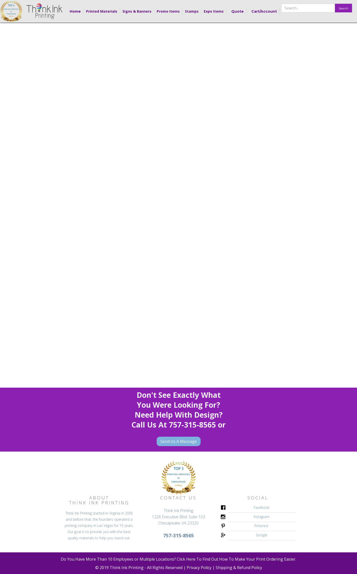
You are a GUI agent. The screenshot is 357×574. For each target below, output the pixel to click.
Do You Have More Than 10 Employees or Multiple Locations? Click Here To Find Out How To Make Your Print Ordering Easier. (178, 559)
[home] (11, 11)
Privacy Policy (199, 567)
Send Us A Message (178, 441)
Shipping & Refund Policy (239, 567)
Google (261, 535)
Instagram (261, 516)
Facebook (261, 507)
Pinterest (261, 525)
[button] (102, 11)
